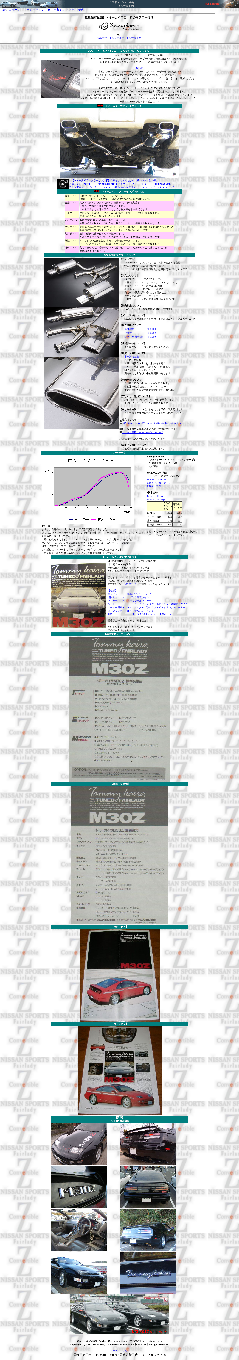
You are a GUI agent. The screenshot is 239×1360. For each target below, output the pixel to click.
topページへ (119, 1351)
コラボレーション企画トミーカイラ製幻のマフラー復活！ (47, 9)
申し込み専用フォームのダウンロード (142, 432)
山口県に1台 (130, 584)
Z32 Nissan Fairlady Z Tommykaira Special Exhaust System (151, 422)
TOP (2, 9)
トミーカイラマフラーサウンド (91, 180)
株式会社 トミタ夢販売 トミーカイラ (119, 37)
